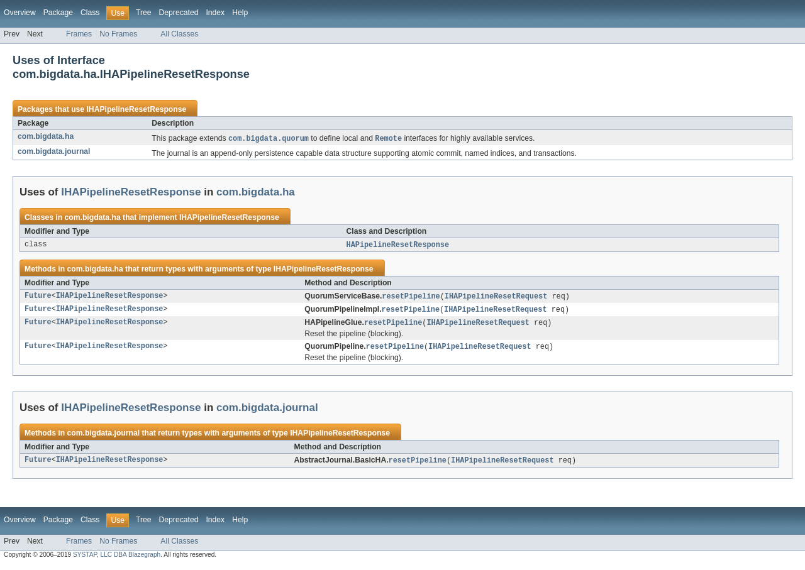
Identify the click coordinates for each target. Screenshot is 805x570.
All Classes (179, 34)
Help (240, 12)
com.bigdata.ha (46, 136)
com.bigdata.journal (54, 152)
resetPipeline (411, 298)
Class (89, 12)
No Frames (118, 34)
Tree (144, 12)
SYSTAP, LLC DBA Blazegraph (116, 559)
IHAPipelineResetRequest (496, 298)
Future (38, 298)
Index (215, 12)
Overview (20, 12)
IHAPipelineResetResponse (136, 109)
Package (58, 12)
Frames (79, 34)
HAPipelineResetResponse (398, 246)
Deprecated (179, 12)
